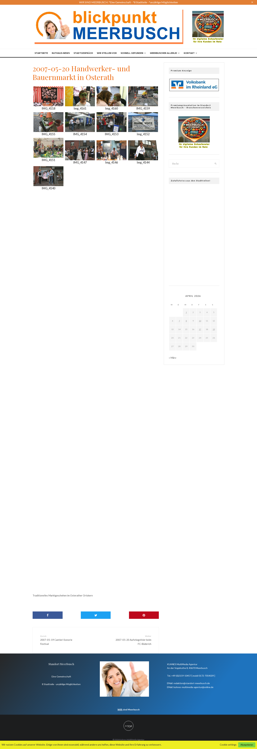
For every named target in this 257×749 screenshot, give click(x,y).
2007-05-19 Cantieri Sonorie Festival (60, 640)
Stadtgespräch (83, 53)
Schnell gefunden (132, 53)
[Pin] (144, 615)
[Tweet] (96, 615)
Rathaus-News (61, 53)
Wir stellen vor (107, 53)
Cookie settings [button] (228, 744)
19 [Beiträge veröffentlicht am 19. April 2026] (214, 329)
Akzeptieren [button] (246, 744)
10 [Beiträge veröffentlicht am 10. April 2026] (200, 321)
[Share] (48, 615)
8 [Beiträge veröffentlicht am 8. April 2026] (186, 321)
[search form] (190, 163)
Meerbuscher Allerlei (163, 53)
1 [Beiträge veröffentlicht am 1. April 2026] (186, 312)
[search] (215, 163)
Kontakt (189, 53)
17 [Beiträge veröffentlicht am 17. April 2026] (200, 329)
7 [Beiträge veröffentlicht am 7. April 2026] (179, 321)
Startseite (41, 53)
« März (172, 357)
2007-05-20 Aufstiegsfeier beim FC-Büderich (131, 640)
